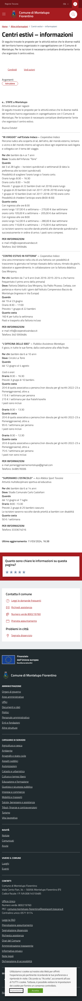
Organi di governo (11, 692)
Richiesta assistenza (13, 935)
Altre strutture (9, 728)
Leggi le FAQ (8, 920)
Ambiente (7, 751)
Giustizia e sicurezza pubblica (17, 787)
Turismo (6, 812)
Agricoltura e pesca (12, 745)
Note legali (8, 956)
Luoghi (5, 863)
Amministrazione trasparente (17, 946)
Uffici (4, 702)
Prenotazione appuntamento (17, 925)
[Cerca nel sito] (73, 14)
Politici (5, 712)
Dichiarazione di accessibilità (17, 961)
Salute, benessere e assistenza (18, 802)
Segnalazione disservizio (15, 930)
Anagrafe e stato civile (14, 756)
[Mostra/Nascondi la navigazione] (4, 14)
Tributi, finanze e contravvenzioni (19, 807)
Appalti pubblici (10, 761)
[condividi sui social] (9, 69)
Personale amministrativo (15, 717)
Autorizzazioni (9, 766)
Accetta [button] (35, 990)
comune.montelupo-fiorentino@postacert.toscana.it (35, 909)
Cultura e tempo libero (14, 776)
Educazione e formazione (15, 782)
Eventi (5, 869)
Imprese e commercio (13, 792)
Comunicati (8, 841)
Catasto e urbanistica (13, 771)
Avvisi (5, 846)
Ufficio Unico (8, 901)
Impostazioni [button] (16, 990)
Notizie (5, 835)
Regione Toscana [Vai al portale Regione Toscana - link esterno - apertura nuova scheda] (11, 3)
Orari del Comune (11, 940)
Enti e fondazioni (11, 723)
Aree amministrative (13, 697)
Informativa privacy (12, 951)
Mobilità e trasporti (12, 797)
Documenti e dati (11, 707)
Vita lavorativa (9, 818)
